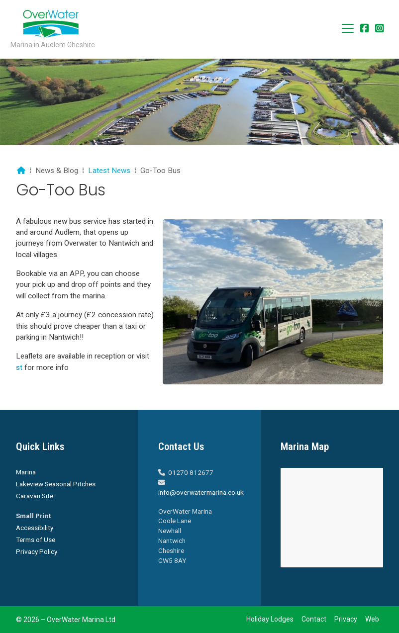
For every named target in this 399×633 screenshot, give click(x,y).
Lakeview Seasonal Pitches (56, 484)
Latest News (109, 170)
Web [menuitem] (372, 619)
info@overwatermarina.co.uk (201, 492)
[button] (348, 28)
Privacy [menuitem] (345, 619)
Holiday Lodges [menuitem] (270, 619)
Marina (26, 472)
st (19, 367)
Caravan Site (34, 496)
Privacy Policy (36, 551)
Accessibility (34, 528)
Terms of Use (35, 539)
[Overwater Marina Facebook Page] (364, 29)
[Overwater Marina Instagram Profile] (379, 29)
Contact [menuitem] (313, 619)
